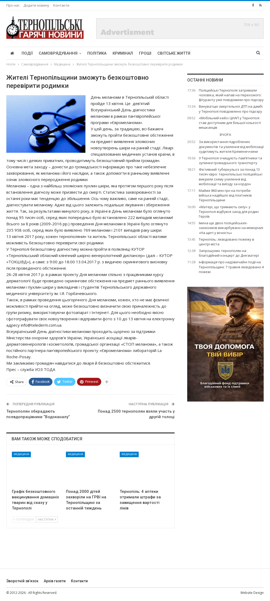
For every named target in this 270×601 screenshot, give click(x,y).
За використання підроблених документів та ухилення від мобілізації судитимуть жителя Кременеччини (231, 146)
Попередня (23, 519)
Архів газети (55, 581)
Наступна (47, 519)
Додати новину (36, 5)
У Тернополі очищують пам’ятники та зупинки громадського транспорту (230, 160)
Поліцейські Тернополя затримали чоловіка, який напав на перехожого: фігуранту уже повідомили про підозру (231, 95)
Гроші (145, 53)
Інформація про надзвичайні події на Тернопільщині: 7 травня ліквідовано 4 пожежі (231, 267)
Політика (97, 53)
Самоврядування (58, 53)
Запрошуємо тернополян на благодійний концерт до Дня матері (229, 253)
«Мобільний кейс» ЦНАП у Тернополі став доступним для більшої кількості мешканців (230, 123)
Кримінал (123, 53)
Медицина (21, 454)
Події (27, 53)
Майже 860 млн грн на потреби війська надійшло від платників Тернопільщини (225, 195)
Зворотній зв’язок (22, 581)
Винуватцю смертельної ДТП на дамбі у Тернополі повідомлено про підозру (231, 108)
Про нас (13, 5)
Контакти (61, 5)
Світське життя (173, 53)
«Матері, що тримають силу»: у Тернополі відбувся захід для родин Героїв (229, 211)
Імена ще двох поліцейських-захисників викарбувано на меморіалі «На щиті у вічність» (231, 228)
